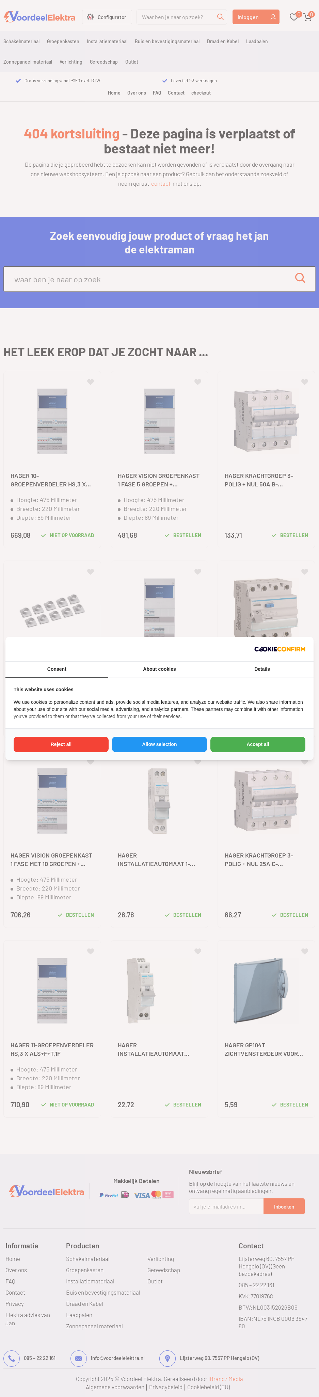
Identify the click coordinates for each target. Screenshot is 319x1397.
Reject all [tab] (61, 744)
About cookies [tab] (159, 669)
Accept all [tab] (257, 744)
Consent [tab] (56, 669)
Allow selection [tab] (159, 744)
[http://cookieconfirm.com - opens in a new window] (279, 649)
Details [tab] (262, 669)
